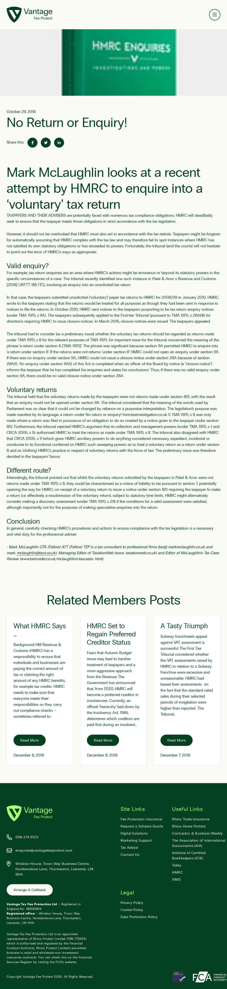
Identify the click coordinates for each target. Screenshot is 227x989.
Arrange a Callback (30, 890)
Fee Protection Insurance (141, 819)
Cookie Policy (132, 910)
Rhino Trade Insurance (190, 819)
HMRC (177, 872)
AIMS (176, 879)
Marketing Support (136, 840)
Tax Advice (129, 847)
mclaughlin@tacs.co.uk (36, 553)
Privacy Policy (132, 903)
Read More (29, 740)
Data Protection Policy (139, 917)
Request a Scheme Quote (142, 826)
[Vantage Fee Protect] (29, 15)
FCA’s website (66, 962)
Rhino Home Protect (189, 826)
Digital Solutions (134, 833)
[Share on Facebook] (32, 143)
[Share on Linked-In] (59, 143)
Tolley (177, 865)
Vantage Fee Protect (38, 976)
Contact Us (130, 854)
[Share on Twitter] (46, 143)
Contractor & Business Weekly (197, 833)
